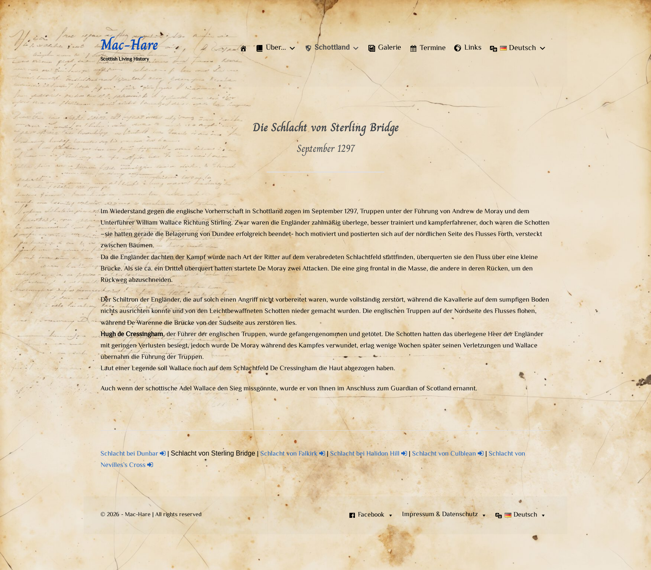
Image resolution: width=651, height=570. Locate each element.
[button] (275, 48)
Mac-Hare (129, 44)
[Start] (243, 48)
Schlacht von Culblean (448, 454)
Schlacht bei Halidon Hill (368, 454)
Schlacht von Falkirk (292, 454)
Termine (433, 48)
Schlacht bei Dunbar (133, 454)
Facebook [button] (376, 515)
